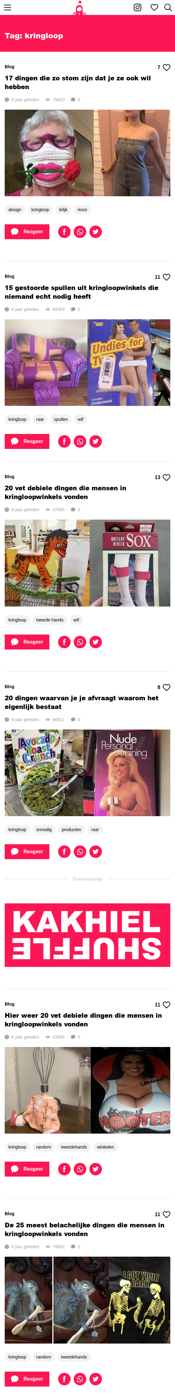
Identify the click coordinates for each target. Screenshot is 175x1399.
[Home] (80, 7)
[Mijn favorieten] (154, 7)
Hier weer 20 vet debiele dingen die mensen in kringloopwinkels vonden (83, 1019)
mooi (82, 209)
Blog (9, 66)
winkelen (105, 1146)
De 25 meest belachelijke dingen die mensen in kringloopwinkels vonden (84, 1229)
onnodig (44, 829)
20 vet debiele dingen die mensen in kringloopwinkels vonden (65, 492)
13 (162, 477)
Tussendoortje (87, 879)
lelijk (63, 209)
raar (40, 419)
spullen (61, 419)
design (14, 209)
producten (71, 829)
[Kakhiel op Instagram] (137, 7)
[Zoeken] (168, 7)
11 (162, 277)
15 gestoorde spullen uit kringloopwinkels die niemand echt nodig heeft (81, 292)
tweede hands (49, 619)
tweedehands (74, 1146)
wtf (80, 419)
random (43, 1146)
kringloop (40, 209)
